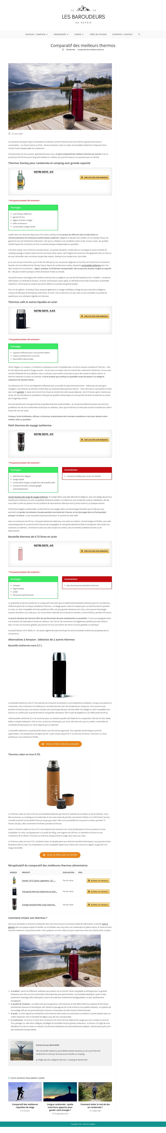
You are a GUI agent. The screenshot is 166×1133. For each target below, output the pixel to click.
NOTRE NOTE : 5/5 (44, 171)
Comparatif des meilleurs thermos (91, 49)
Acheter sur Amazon (99, 881)
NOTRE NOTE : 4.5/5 (45, 310)
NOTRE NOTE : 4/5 (44, 434)
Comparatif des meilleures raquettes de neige (25, 1106)
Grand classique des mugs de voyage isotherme (28, 497)
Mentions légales (89, 1124)
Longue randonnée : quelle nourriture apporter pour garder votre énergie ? (60, 1107)
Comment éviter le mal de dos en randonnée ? (95, 1106)
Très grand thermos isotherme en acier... (39, 891)
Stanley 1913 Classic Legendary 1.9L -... (38, 880)
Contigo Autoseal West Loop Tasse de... (38, 905)
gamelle (20, 392)
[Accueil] (63, 49)
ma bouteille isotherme (91, 265)
